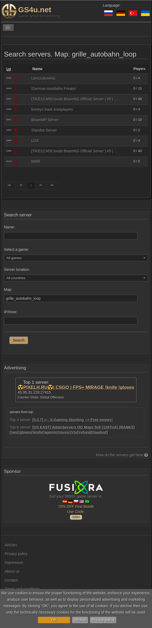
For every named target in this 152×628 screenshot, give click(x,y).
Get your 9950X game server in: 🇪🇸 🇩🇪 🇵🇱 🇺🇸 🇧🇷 (76, 499)
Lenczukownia (43, 78)
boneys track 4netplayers (52, 109)
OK (54, 620)
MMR (35, 161)
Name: (9, 227)
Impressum (14, 562)
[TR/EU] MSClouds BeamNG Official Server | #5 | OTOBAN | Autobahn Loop (75, 99)
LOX (35, 141)
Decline (80, 620)
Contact (11, 580)
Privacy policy (103, 620)
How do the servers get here (122, 455)
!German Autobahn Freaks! (53, 88)
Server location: (17, 269)
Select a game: (16, 249)
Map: (8, 289)
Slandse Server (44, 130)
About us (12, 571)
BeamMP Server (45, 120)
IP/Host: (10, 312)
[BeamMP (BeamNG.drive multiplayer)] (24, 79)
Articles (11, 545)
